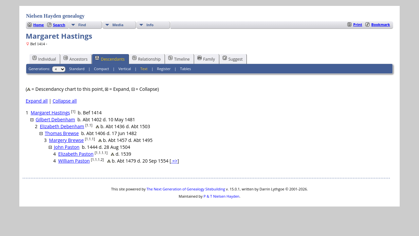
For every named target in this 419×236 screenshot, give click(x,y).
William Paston (74, 161)
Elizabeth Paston (76, 154)
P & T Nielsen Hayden (222, 196)
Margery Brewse (66, 140)
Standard (76, 68)
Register (164, 68)
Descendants (109, 58)
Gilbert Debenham (55, 119)
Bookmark (380, 24)
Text (144, 68)
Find (82, 24)
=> (174, 161)
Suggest (233, 58)
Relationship (146, 58)
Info (150, 24)
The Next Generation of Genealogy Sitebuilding (186, 189)
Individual (44, 58)
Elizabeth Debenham (62, 126)
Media (117, 24)
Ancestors (75, 58)
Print (357, 24)
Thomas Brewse (62, 133)
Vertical (124, 68)
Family (206, 58)
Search (59, 24)
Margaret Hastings (50, 112)
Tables (185, 68)
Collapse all (65, 101)
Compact (101, 68)
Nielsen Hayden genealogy (55, 16)
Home (38, 24)
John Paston (67, 147)
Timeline (179, 58)
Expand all (37, 101)
